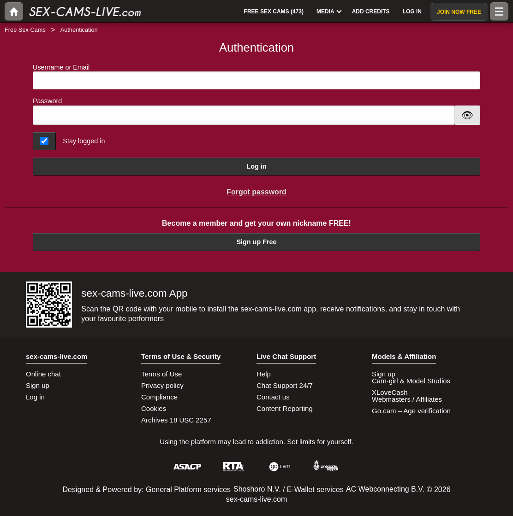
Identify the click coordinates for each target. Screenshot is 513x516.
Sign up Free (256, 242)
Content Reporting (284, 408)
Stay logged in (84, 141)
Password (47, 101)
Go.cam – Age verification (411, 411)
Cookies (153, 408)
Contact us (273, 397)
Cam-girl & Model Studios (411, 381)
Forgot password (256, 192)
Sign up (37, 385)
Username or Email (256, 77)
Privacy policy (162, 385)
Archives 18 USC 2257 (176, 420)
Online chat (43, 374)
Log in (256, 166)
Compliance (159, 397)
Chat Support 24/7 (284, 385)
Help (263, 374)
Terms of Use (161, 374)
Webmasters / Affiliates (407, 399)
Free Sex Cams (25, 29)
